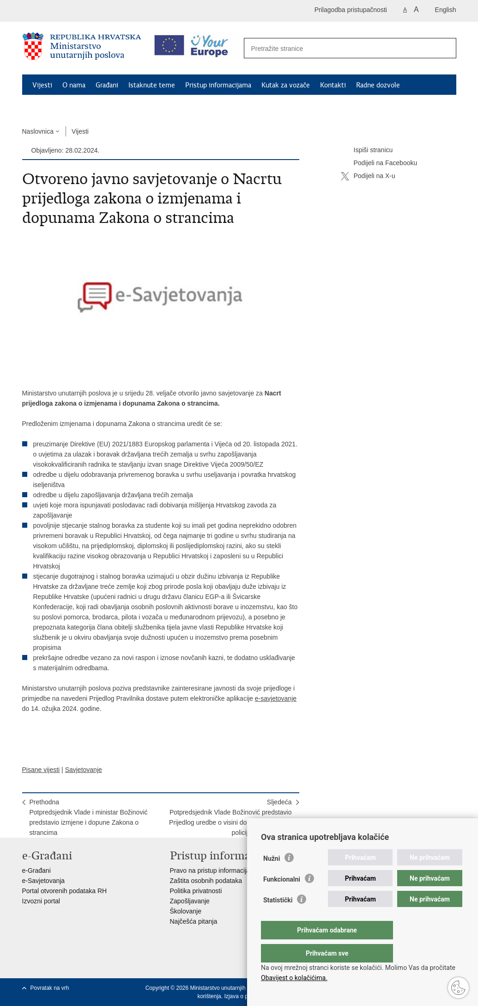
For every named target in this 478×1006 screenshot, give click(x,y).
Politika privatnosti (196, 891)
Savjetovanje (83, 769)
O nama (73, 85)
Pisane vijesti (41, 769)
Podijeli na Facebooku (379, 163)
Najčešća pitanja (194, 921)
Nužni (271, 877)
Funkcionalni (281, 897)
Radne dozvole (378, 85)
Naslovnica (38, 131)
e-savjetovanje (275, 698)
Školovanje (186, 911)
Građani (107, 85)
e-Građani (36, 870)
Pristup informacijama (218, 85)
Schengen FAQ (54, 106)
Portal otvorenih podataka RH (64, 891)
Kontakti (333, 85)
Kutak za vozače (285, 85)
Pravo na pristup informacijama (214, 870)
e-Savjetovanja (43, 880)
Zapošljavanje (190, 901)
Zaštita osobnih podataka (206, 880)
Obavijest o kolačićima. (294, 977)
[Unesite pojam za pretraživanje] (340, 48)
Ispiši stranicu (367, 150)
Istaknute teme (151, 85)
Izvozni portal (41, 901)
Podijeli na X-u (368, 176)
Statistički (277, 918)
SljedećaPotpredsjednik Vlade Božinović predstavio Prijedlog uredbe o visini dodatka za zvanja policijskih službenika (230, 817)
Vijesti (42, 85)
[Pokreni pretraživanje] (444, 48)
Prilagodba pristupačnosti (351, 9)
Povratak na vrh (49, 988)
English (445, 9)
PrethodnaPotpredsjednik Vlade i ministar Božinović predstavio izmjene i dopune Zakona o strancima (89, 817)
